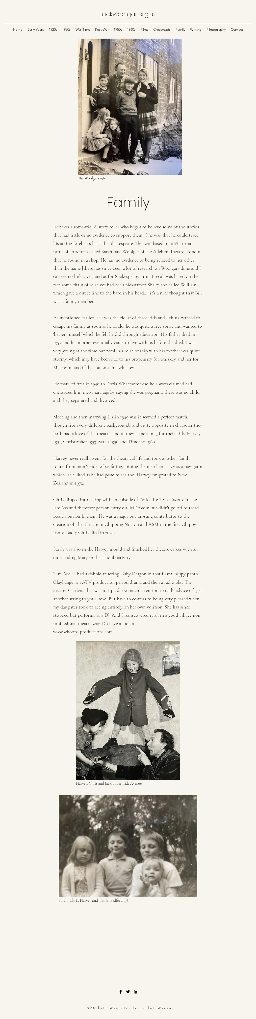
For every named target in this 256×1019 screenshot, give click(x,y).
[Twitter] (128, 991)
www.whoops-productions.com (83, 632)
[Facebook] (120, 991)
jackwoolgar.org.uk (128, 14)
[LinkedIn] (135, 991)
